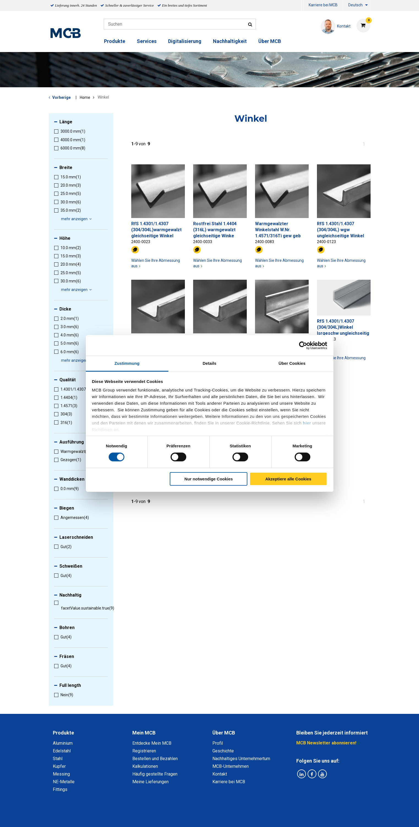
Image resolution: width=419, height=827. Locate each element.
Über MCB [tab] (223, 733)
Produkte (114, 41)
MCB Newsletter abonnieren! (326, 743)
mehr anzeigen (77, 219)
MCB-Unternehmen (230, 766)
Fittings (60, 789)
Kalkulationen (145, 766)
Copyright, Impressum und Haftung (283, 816)
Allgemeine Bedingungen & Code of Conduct (200, 816)
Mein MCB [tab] (143, 733)
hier (307, 423)
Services (147, 41)
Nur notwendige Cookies (208, 479)
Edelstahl (62, 750)
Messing (61, 774)
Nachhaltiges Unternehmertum (241, 758)
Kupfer (59, 766)
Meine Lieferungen (150, 781)
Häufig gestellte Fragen (154, 774)
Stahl (57, 758)
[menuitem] (302, 5)
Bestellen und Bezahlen (155, 758)
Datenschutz (138, 816)
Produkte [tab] (63, 733)
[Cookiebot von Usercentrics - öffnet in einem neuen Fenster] (303, 345)
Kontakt (219, 774)
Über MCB (269, 41)
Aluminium (63, 743)
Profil (217, 743)
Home (85, 97)
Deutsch (355, 5)
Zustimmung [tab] (126, 363)
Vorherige (61, 97)
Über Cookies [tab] (292, 363)
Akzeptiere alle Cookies (288, 479)
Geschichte (223, 750)
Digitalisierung (184, 41)
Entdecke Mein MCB (151, 743)
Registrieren (144, 750)
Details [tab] (210, 363)
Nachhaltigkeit (230, 41)
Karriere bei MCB (323, 5)
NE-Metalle (64, 781)
